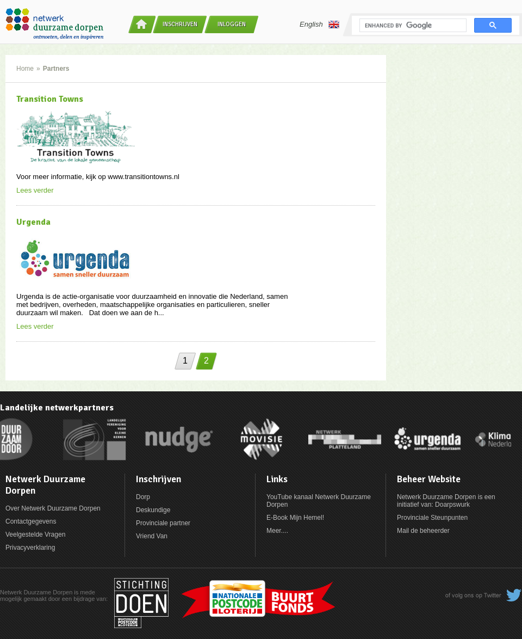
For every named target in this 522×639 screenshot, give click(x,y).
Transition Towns (49, 99)
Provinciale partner (163, 523)
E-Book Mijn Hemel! (295, 517)
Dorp (143, 497)
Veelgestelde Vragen (35, 534)
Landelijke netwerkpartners (57, 407)
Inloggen (231, 24)
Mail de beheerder (423, 530)
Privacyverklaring (30, 547)
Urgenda (33, 222)
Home (25, 68)
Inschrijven (180, 24)
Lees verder (35, 190)
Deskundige (153, 510)
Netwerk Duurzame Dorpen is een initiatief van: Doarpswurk (446, 500)
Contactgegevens (30, 521)
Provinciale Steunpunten (432, 517)
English (319, 24)
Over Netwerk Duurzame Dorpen (53, 508)
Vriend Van (151, 536)
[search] (412, 25)
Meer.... (277, 530)
